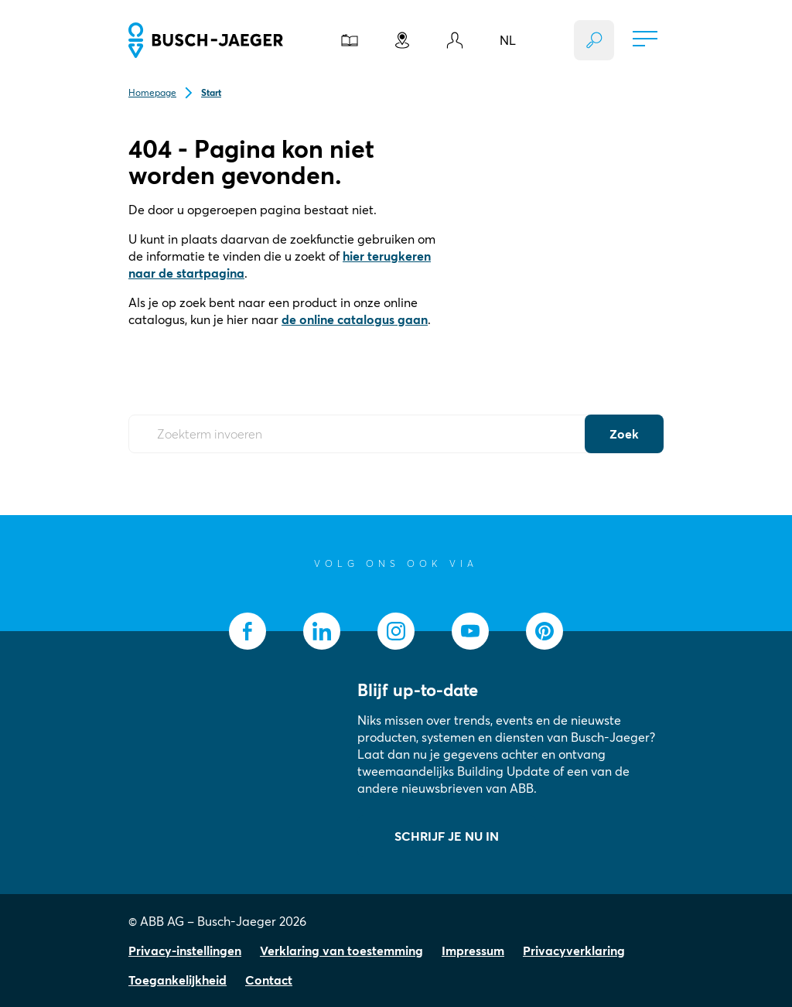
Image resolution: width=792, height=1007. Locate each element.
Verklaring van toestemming (341, 950)
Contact (268, 980)
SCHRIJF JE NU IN (446, 836)
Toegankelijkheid (177, 980)
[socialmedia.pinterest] (544, 631)
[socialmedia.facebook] (247, 631)
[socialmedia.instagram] (396, 631)
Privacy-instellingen (184, 950)
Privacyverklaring (574, 950)
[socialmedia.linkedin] (321, 631)
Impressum (473, 950)
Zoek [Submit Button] (624, 434)
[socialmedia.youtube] (470, 631)
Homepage (152, 92)
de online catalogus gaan (355, 319)
